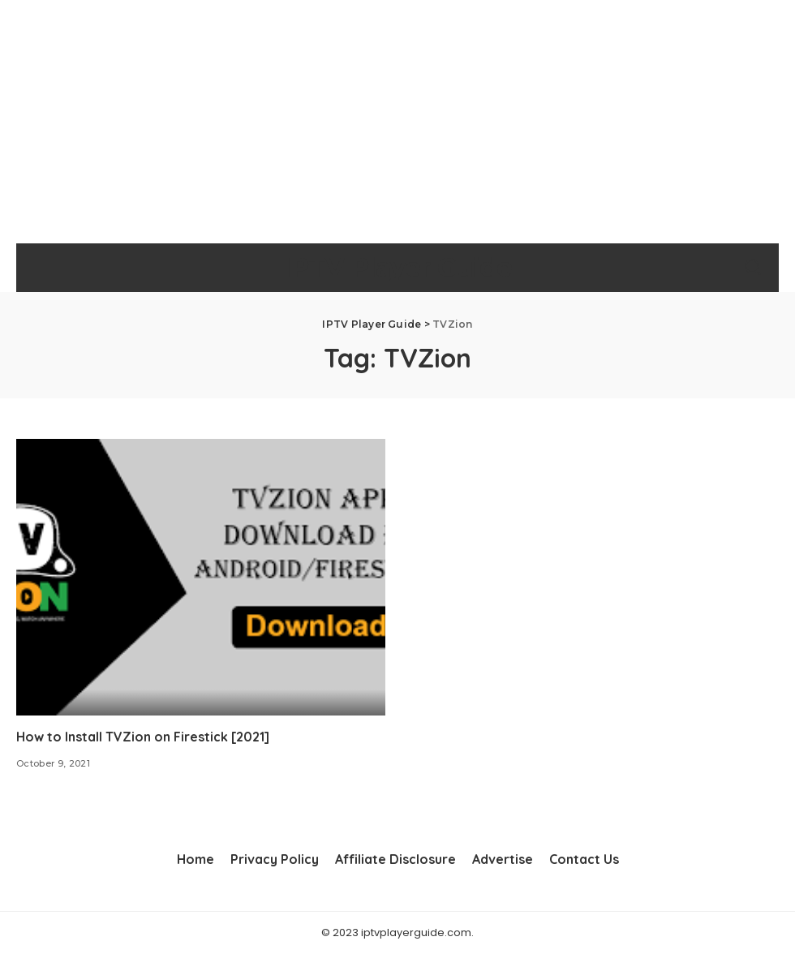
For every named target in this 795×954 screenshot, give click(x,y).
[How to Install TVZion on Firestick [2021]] (200, 577)
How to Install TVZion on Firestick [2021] (142, 736)
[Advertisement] (397, 121)
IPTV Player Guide (397, 267)
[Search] (753, 267)
